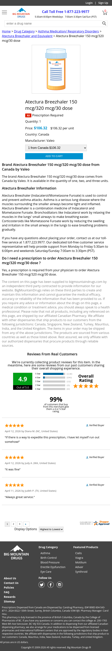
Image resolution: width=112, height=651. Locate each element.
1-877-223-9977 (65, 11)
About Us (10, 578)
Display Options (25, 529)
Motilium (80, 562)
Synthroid (81, 571)
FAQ (6, 592)
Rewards (9, 597)
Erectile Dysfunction (52, 567)
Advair (79, 567)
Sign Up (103, 3)
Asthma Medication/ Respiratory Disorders (68, 31)
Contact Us (11, 583)
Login (89, 3)
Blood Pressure (49, 562)
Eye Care (45, 571)
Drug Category (24, 31)
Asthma (45, 553)
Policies (9, 587)
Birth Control (48, 558)
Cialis (78, 553)
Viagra (79, 558)
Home (6, 31)
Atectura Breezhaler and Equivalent (27, 36)
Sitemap (9, 601)
